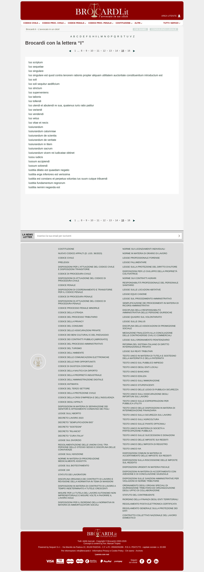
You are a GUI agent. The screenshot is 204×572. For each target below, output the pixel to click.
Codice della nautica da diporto (78, 370)
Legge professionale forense (141, 258)
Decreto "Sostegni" (70, 427)
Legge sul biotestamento (73, 465)
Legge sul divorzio (69, 440)
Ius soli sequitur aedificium (44, 83)
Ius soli (32, 79)
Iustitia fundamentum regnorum (46, 183)
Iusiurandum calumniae (42, 131)
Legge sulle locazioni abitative (142, 289)
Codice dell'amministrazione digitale (80, 379)
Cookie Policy (117, 551)
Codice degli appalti (70, 402)
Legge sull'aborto (69, 413)
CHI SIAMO (140, 29)
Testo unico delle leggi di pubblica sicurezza (150, 389)
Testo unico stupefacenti (138, 385)
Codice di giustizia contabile (75, 366)
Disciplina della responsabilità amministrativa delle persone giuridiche (147, 311)
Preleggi (63, 262)
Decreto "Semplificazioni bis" (75, 422)
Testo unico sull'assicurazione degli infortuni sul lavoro (145, 395)
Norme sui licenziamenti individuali (144, 249)
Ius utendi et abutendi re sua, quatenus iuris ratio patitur (61, 105)
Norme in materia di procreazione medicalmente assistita (78, 459)
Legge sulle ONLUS (134, 321)
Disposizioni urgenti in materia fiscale (146, 467)
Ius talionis (34, 96)
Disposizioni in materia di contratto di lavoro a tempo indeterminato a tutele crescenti (87, 487)
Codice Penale (76, 23)
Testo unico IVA (132, 448)
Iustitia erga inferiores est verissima (49, 174)
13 (110, 50)
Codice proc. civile (53, 23)
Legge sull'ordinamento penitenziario (146, 340)
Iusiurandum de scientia (42, 135)
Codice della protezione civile (77, 393)
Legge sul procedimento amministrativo (147, 298)
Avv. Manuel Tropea (112, 543)
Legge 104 (64, 470)
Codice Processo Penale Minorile (78, 308)
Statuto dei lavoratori (72, 474)
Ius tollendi (34, 101)
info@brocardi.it (84, 551)
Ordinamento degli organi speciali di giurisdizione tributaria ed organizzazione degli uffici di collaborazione (149, 488)
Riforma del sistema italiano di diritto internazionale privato (146, 345)
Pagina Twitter (149, 560)
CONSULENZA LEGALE (163, 29)
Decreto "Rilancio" (69, 431)
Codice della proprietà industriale (80, 375)
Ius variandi (35, 109)
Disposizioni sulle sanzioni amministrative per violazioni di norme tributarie (151, 479)
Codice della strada (70, 312)
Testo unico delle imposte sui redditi (145, 439)
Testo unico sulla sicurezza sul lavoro (147, 415)
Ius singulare (36, 71)
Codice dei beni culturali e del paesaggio (83, 335)
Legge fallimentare (135, 262)
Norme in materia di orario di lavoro (145, 253)
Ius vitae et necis (38, 122)
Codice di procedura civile (74, 273)
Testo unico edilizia (135, 376)
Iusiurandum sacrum (40, 148)
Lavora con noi (102, 554)
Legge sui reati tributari (138, 351)
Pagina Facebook (142, 560)
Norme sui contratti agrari (139, 278)
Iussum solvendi (38, 165)
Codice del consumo (70, 326)
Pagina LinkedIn (156, 560)
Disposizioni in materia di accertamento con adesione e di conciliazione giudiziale (149, 472)
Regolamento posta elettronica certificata (150, 504)
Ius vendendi (36, 114)
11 (98, 50)
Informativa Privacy (100, 551)
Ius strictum (35, 88)
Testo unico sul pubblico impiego (143, 362)
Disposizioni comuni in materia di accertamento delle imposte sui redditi (147, 454)
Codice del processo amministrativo (80, 344)
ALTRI (137, 23)
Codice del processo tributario (77, 317)
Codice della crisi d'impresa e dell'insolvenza (86, 397)
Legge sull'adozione (70, 454)
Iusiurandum (35, 127)
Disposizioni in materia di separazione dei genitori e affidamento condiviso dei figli (83, 407)
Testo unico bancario (136, 371)
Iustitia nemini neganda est (44, 187)
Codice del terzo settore (74, 388)
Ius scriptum (35, 62)
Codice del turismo (70, 348)
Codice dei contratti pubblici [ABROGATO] (83, 339)
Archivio (139, 551)
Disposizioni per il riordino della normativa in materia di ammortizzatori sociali (86, 503)
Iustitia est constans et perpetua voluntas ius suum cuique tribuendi (67, 178)
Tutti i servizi (170, 23)
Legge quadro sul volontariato (142, 317)
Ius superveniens (38, 92)
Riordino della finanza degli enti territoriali (150, 499)
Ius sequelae (36, 66)
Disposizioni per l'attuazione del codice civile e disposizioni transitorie (86, 268)
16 (129, 50)
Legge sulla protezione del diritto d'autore (150, 267)
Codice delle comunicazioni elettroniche (83, 357)
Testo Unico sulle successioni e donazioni (149, 435)
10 (92, 50)
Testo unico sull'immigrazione (141, 380)
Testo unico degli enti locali (140, 367)
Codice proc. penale (99, 23)
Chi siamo (129, 551)
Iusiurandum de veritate (42, 139)
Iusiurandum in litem (40, 144)
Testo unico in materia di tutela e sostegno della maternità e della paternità (149, 356)
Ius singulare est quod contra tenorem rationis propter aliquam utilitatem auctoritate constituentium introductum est (95, 75)
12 (104, 50)
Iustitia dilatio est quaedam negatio (48, 170)
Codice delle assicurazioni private (79, 330)
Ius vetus (33, 118)
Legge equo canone (135, 294)
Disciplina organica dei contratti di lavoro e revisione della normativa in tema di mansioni (85, 480)
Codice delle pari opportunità (77, 361)
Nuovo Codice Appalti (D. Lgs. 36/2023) (80, 253)
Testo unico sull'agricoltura (141, 419)
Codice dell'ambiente (71, 353)
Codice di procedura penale (75, 296)
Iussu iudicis (35, 157)
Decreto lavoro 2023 (70, 418)
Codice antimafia (68, 384)
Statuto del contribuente (138, 495)
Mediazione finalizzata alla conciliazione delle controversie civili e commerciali (148, 334)
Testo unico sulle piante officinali (144, 424)
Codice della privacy (71, 321)
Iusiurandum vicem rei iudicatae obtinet (51, 152)
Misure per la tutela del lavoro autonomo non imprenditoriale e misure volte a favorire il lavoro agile (87, 495)
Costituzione (123, 23)
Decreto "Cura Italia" (71, 436)
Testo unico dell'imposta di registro (145, 444)
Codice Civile (30, 23)
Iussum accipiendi (39, 161)
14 (116, 50)
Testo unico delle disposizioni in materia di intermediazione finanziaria (149, 409)
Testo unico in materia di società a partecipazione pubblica (143, 429)
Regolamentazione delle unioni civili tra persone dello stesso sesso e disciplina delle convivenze (87, 447)
